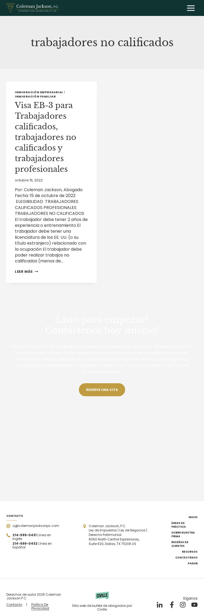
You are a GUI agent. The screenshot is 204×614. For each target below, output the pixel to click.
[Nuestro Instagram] (183, 605)
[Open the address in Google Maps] (115, 535)
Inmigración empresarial (39, 92)
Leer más (26, 271)
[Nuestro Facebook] (171, 605)
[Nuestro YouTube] (194, 605)
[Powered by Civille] (102, 601)
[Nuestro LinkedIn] (159, 605)
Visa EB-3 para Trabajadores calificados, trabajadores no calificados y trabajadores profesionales (47, 137)
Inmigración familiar (35, 96)
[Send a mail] (32, 526)
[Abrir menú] (191, 8)
